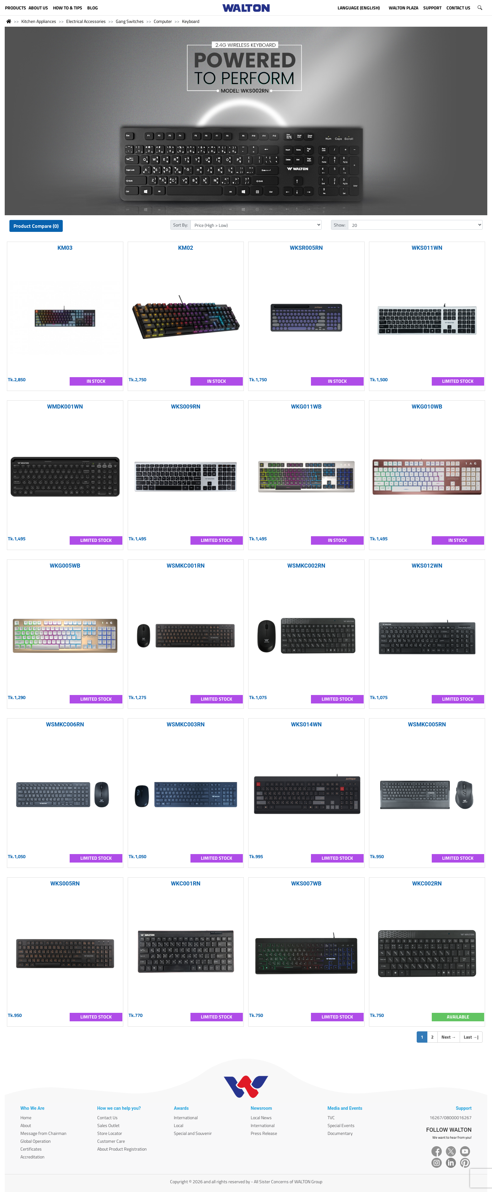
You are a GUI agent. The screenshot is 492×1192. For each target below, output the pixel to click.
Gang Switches (130, 21)
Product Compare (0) (36, 226)
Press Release (264, 1133)
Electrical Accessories (86, 21)
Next (448, 1037)
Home (25, 1117)
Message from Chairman (43, 1133)
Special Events (341, 1125)
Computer (163, 21)
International (186, 1117)
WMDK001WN (65, 406)
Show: (339, 225)
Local (178, 1125)
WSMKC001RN (186, 565)
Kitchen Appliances (38, 21)
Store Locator (109, 1133)
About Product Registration (122, 1149)
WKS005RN (65, 883)
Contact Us (107, 1117)
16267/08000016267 (451, 1117)
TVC (331, 1117)
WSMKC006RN (65, 724)
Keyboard (190, 21)
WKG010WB (427, 406)
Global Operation (35, 1141)
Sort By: (180, 225)
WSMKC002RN (306, 565)
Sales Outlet (108, 1125)
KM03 (64, 247)
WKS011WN (427, 247)
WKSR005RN (306, 247)
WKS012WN (427, 565)
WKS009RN (186, 406)
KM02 (185, 247)
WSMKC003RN (186, 724)
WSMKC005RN (427, 724)
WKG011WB (306, 406)
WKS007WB (306, 883)
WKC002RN (427, 883)
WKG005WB (65, 565)
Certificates (31, 1149)
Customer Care (111, 1141)
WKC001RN (186, 883)
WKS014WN (306, 724)
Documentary (340, 1133)
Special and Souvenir (193, 1133)
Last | (471, 1037)
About (25, 1125)
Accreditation (32, 1156)
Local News (261, 1117)
